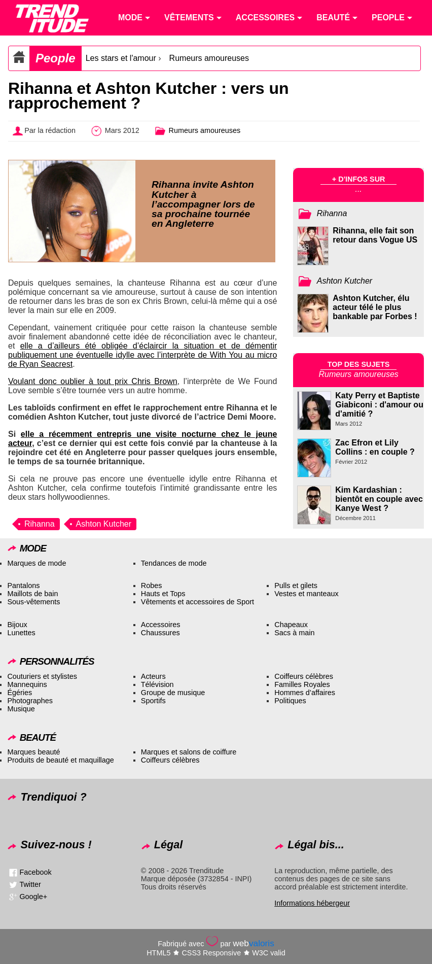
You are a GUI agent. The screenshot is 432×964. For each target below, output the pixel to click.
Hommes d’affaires (304, 692)
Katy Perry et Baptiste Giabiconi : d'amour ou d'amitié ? (379, 404)
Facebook (35, 872)
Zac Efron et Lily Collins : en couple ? (374, 447)
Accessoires (161, 625)
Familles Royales (302, 684)
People (55, 58)
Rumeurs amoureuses (209, 58)
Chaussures (160, 633)
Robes (151, 585)
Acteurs (153, 676)
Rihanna (39, 524)
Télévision (157, 684)
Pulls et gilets (295, 585)
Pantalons (23, 585)
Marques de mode (36, 563)
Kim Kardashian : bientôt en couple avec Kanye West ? (378, 499)
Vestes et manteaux (306, 594)
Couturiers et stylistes (42, 676)
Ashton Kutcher (103, 524)
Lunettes (21, 633)
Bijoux (17, 625)
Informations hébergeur (312, 903)
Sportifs (153, 701)
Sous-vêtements (33, 602)
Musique (20, 709)
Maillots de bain (32, 594)
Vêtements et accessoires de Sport (197, 602)
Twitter (30, 884)
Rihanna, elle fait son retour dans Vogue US (375, 235)
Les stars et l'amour (121, 58)
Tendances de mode (174, 563)
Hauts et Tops (163, 594)
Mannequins (27, 684)
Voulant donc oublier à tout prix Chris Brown (92, 381)
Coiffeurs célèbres (303, 676)
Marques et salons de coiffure (189, 752)
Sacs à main (294, 633)
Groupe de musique (173, 692)
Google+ (33, 896)
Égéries (19, 692)
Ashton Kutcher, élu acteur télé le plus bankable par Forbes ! (375, 307)
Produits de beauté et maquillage (60, 760)
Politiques (290, 701)
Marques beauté (33, 752)
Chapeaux (291, 625)
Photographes (30, 701)
